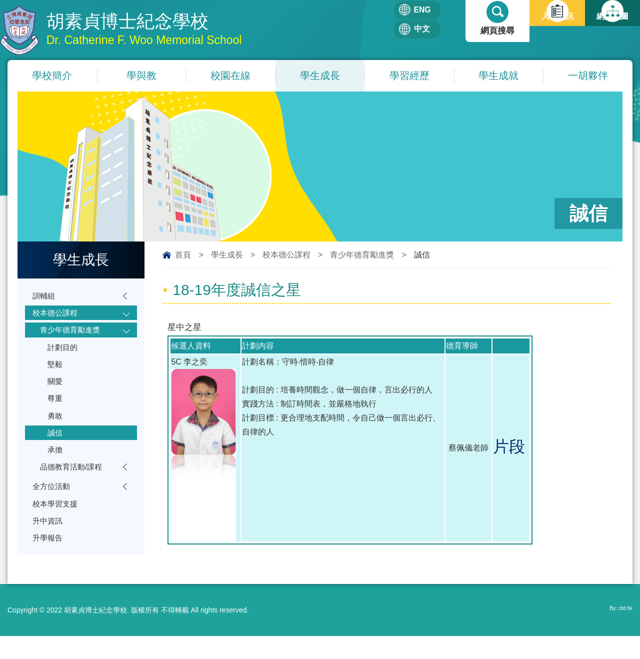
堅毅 (56, 375)
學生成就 (498, 76)
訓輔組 (45, 297)
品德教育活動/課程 (75, 493)
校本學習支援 (58, 534)
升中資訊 (49, 553)
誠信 (56, 453)
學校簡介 (52, 76)
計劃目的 (65, 356)
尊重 (56, 415)
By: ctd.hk (617, 633)
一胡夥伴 (588, 76)
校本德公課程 (286, 256)
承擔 (56, 473)
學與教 (141, 76)
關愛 (56, 395)
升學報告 (49, 573)
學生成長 (320, 76)
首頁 (183, 256)
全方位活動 (53, 515)
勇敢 (56, 434)
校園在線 (230, 76)
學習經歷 (410, 76)
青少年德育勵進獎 (362, 256)
